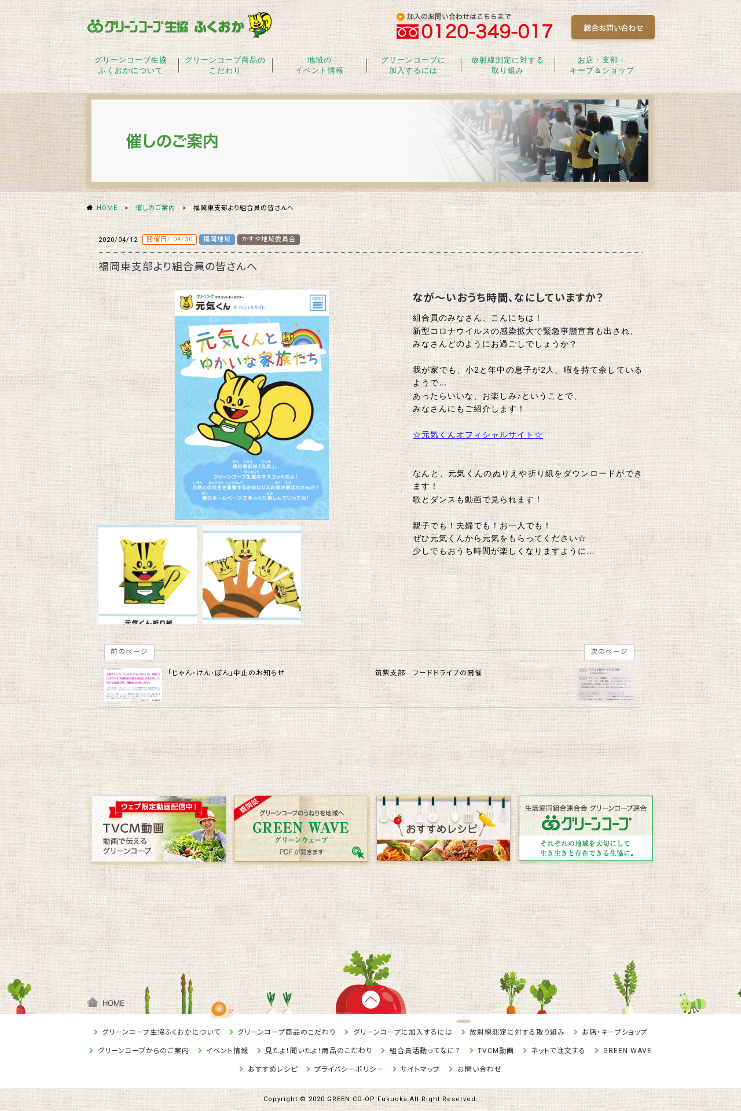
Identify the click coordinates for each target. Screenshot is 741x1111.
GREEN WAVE (627, 1051)
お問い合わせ (479, 1069)
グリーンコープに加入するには (413, 65)
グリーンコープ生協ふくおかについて (130, 65)
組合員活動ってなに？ (425, 1051)
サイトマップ (420, 1069)
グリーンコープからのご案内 (143, 1051)
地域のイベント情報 (319, 65)
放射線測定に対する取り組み (507, 65)
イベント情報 (227, 1051)
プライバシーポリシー (349, 1069)
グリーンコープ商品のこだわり (225, 65)
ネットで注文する (558, 1051)
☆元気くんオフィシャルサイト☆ (478, 434)
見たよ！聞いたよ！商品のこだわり (318, 1051)
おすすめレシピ (273, 1069)
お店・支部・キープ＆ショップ (602, 65)
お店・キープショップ (614, 1032)
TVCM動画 (496, 1051)
